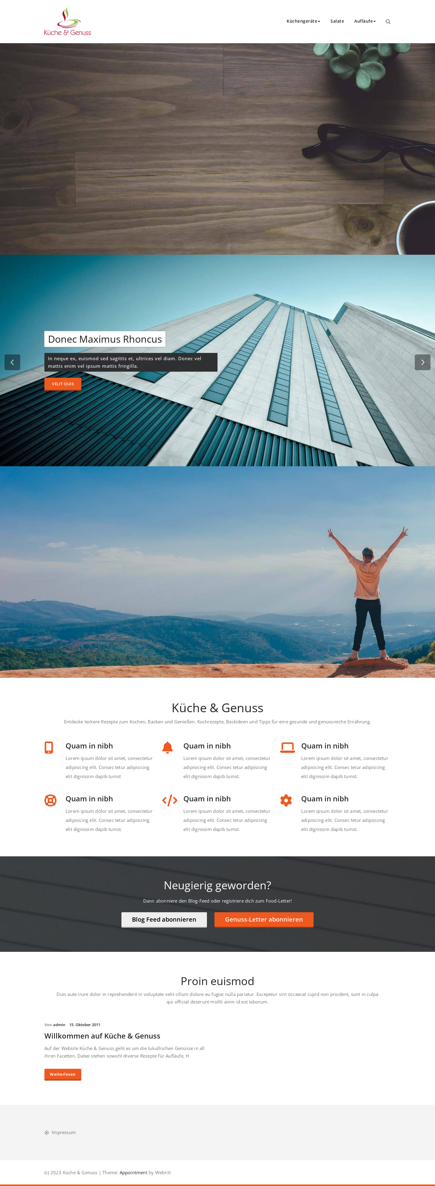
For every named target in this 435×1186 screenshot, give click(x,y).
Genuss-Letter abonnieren (264, 919)
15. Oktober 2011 (84, 1024)
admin (59, 1024)
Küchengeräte (303, 21)
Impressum (64, 1132)
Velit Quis (63, 383)
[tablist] (217, 669)
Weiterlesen (63, 1074)
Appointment (132, 1172)
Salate (337, 21)
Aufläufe (365, 21)
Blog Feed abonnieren (164, 919)
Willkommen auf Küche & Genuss (102, 1036)
